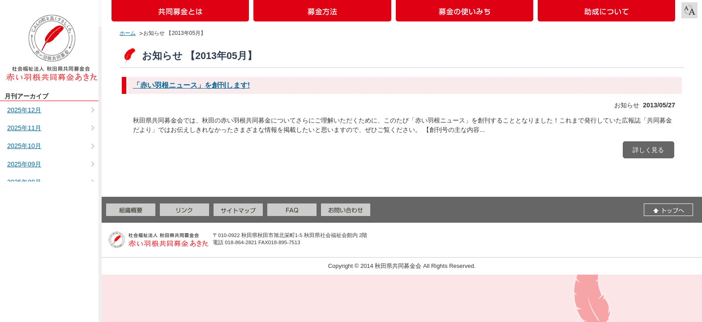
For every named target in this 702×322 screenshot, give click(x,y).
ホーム (128, 33)
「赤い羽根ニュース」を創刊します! (191, 85)
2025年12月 (24, 110)
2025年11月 (24, 127)
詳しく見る (648, 149)
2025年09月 (24, 164)
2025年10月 (24, 145)
